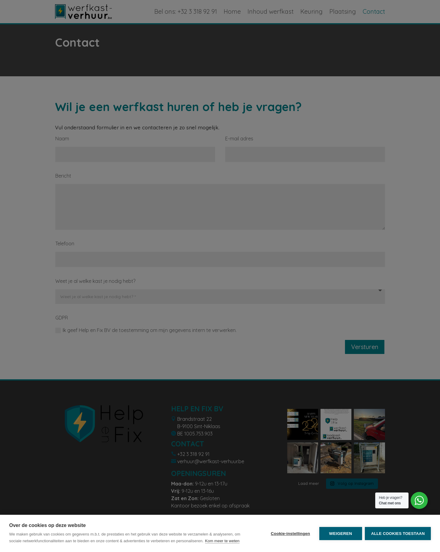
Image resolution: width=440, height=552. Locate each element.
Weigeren (340, 533)
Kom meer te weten (222, 541)
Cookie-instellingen (290, 533)
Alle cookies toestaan (398, 533)
